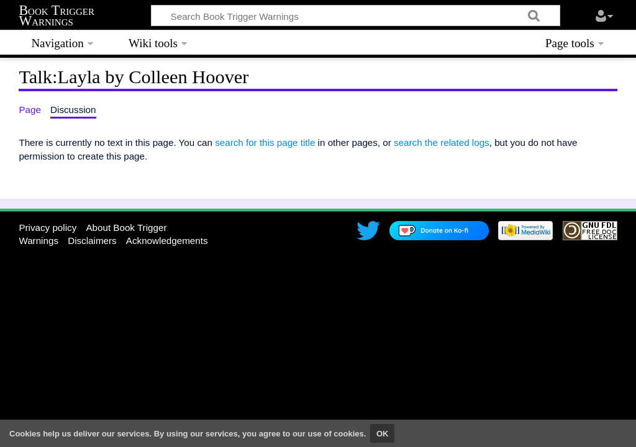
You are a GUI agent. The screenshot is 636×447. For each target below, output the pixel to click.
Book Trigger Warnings (56, 16)
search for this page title (265, 142)
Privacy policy (47, 227)
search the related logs (441, 142)
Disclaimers (92, 240)
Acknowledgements (167, 240)
